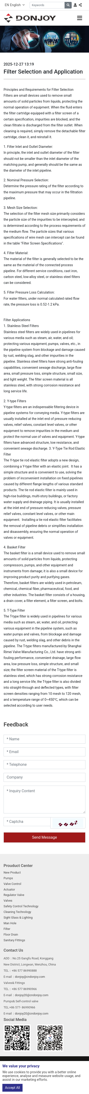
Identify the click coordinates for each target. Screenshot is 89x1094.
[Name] (44, 739)
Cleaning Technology (17, 912)
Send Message (44, 837)
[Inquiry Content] (44, 799)
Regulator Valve (14, 895)
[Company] (44, 777)
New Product (12, 872)
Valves (8, 900)
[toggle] (79, 18)
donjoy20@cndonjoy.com (31, 995)
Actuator (9, 889)
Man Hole (10, 923)
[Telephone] (44, 764)
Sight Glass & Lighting (18, 917)
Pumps (8, 878)
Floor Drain (11, 934)
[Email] (44, 751)
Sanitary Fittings (14, 940)
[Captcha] (27, 821)
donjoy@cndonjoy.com (30, 976)
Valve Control (12, 884)
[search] (68, 5)
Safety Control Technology (21, 906)
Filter (7, 929)
